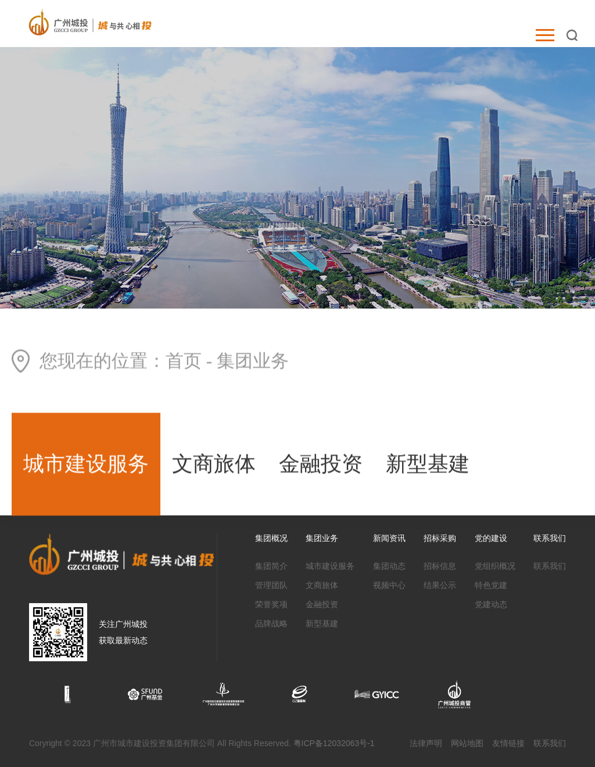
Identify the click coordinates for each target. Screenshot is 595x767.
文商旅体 (214, 465)
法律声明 (426, 743)
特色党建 (491, 585)
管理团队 (271, 585)
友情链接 (508, 743)
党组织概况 (495, 566)
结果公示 (440, 585)
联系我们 (549, 566)
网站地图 (467, 743)
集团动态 (389, 566)
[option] (67, 694)
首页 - (191, 362)
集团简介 (271, 566)
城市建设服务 (86, 465)
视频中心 (389, 585)
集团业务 (253, 362)
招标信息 (440, 566)
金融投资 (321, 465)
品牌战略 (271, 623)
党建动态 (491, 604)
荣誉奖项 (271, 604)
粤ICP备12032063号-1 (334, 743)
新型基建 (427, 465)
